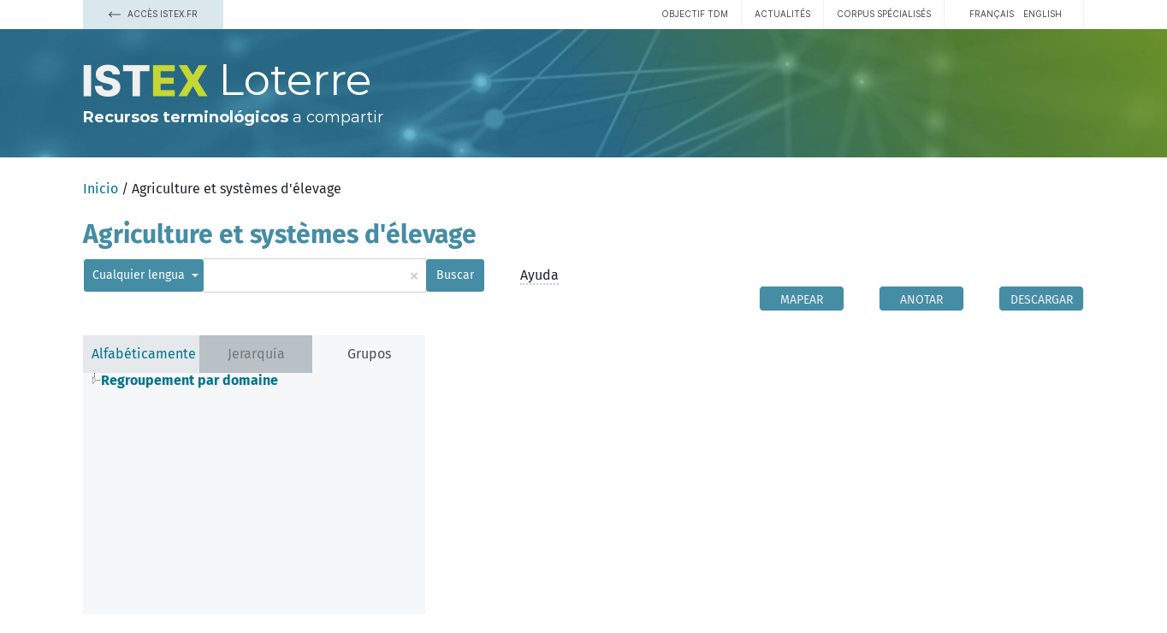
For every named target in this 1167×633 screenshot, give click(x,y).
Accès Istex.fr (153, 14)
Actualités (782, 14)
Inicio (100, 188)
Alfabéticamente (144, 354)
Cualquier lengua (140, 275)
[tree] (254, 380)
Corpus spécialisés (884, 14)
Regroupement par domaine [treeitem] (189, 380)
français (991, 14)
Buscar (455, 275)
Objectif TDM (694, 14)
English (1042, 14)
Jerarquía (256, 354)
